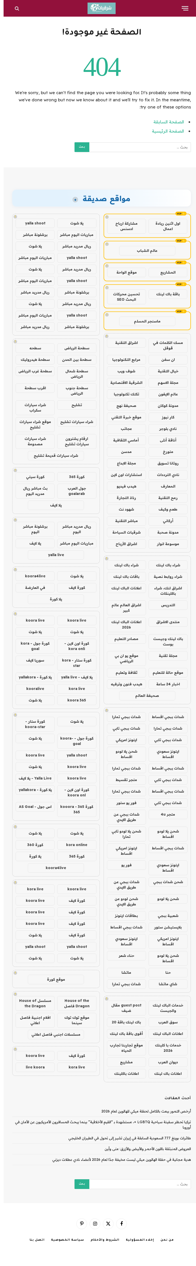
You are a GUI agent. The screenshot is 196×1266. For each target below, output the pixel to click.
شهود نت (122, 509)
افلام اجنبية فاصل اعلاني (31, 1020)
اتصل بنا (33, 1240)
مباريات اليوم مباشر (73, 234)
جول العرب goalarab (73, 491)
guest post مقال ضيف (123, 1008)
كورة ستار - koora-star (31, 724)
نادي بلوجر (164, 428)
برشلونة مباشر (31, 234)
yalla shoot (31, 223)
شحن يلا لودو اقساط (123, 754)
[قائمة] (181, 8)
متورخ (164, 451)
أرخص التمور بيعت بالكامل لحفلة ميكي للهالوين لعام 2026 (142, 1111)
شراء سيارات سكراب (31, 408)
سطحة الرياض (73, 348)
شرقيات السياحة (123, 532)
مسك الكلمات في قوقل (164, 345)
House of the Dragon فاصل (73, 1003)
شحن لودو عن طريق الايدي (122, 901)
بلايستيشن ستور (164, 927)
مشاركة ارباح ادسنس (123, 226)
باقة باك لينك (164, 294)
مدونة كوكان (164, 405)
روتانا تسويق (164, 463)
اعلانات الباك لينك (123, 588)
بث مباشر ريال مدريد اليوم (31, 491)
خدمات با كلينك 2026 (164, 1048)
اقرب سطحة (31, 388)
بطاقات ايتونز (122, 915)
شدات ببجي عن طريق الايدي (123, 817)
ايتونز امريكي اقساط (122, 851)
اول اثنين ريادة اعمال (164, 226)
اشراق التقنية (123, 342)
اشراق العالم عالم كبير (123, 608)
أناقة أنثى (164, 440)
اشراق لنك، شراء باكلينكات (164, 591)
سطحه (32, 348)
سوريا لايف (31, 660)
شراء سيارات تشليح (73, 421)
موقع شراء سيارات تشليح (31, 424)
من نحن (163, 1240)
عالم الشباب (143, 250)
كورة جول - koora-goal (73, 741)
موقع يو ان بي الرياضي (123, 658)
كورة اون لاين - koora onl (73, 792)
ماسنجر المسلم (143, 321)
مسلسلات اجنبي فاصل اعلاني (52, 1034)
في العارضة (31, 587)
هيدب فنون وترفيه (123, 684)
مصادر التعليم (123, 638)
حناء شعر (123, 955)
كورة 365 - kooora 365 (73, 809)
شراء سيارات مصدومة (31, 441)
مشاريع (122, 1062)
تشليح (73, 405)
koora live (73, 620)
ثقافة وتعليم (123, 672)
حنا (164, 972)
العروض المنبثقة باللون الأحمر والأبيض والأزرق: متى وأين (144, 1148)
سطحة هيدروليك (31, 359)
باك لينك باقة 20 (122, 1022)
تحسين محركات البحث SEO (122, 297)
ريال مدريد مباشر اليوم (73, 529)
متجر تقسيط (122, 779)
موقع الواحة (123, 272)
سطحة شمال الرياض (73, 374)
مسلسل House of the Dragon (32, 1003)
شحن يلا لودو (164, 898)
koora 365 (73, 700)
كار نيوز (164, 417)
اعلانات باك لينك (164, 1073)
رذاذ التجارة (122, 497)
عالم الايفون (164, 394)
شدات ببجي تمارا (122, 717)
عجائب (122, 428)
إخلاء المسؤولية (136, 1240)
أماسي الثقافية (122, 440)
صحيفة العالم (143, 695)
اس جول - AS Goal (31, 806)
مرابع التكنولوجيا (123, 359)
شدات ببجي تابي (123, 728)
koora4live (31, 576)
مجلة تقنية (164, 655)
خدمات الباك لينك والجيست (164, 1008)
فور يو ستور (123, 802)
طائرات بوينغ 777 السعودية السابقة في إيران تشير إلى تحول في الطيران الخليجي (126, 1138)
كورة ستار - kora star (73, 663)
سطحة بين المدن (73, 359)
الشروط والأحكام (101, 1240)
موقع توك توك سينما (73, 1020)
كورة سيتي (31, 476)
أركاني (164, 520)
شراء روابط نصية (164, 576)
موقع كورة (52, 979)
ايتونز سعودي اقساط (164, 754)
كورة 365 (73, 476)
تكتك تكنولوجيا (123, 394)
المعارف (164, 486)
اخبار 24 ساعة (164, 684)
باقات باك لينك (123, 576)
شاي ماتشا (164, 984)
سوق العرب (164, 1022)
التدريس (164, 605)
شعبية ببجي (164, 915)
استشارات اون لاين (122, 474)
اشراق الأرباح (122, 544)
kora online (73, 844)
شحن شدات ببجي (164, 882)
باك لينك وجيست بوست (164, 641)
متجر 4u (164, 814)
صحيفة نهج (123, 405)
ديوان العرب (164, 1062)
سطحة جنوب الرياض (73, 391)
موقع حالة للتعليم (164, 672)
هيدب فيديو (123, 486)
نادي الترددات (164, 474)
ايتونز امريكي (122, 740)
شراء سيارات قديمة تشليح (52, 455)
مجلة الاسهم (164, 382)
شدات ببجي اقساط (164, 717)
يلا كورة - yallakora (31, 677)
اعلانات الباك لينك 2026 (123, 625)
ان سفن (164, 359)
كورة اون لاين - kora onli (73, 646)
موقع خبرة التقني (123, 417)
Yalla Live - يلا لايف (31, 778)
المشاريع (164, 272)
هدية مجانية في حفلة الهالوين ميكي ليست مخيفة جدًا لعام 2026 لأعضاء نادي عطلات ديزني (118, 1159)
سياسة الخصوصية (64, 1240)
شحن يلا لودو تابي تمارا (123, 834)
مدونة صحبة (164, 532)
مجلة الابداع (122, 463)
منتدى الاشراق (164, 622)
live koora (31, 1067)
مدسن (122, 451)
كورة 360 (32, 844)
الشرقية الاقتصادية (123, 382)
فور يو (123, 865)
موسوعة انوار (164, 544)
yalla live (52, 555)
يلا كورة (52, 599)
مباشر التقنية (123, 520)
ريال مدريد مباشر (73, 246)
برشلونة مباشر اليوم (31, 529)
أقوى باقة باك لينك (122, 1033)
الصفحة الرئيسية (164, 131)
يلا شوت (73, 223)
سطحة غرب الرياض (31, 371)
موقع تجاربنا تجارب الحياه (122, 1048)
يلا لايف (52, 505)
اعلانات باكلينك (123, 1073)
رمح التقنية (164, 497)
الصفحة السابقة (165, 121)
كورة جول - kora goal (31, 646)
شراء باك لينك (164, 565)
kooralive (32, 688)
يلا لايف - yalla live (73, 677)
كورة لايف (73, 587)
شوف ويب (123, 371)
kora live (73, 688)
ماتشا (123, 972)
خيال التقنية (164, 371)
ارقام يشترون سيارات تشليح (73, 441)
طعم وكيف (164, 509)
